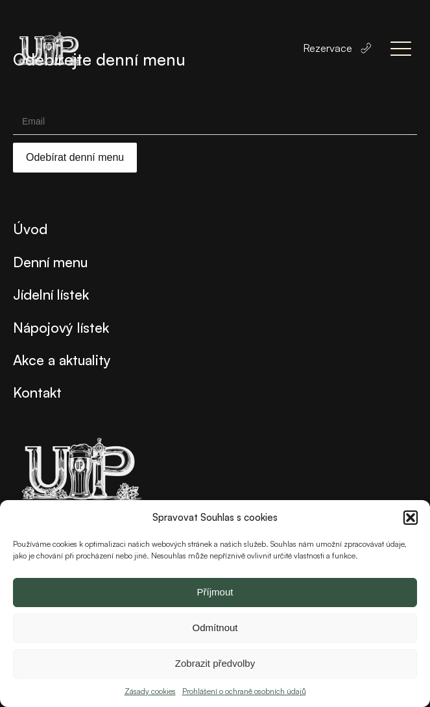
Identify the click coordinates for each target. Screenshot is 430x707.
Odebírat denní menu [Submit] (75, 157)
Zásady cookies (150, 691)
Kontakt (37, 392)
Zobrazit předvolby (215, 663)
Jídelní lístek (51, 294)
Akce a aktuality (62, 359)
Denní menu (50, 261)
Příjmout (215, 591)
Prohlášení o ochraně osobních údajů (244, 691)
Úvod (30, 228)
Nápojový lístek (61, 327)
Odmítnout (214, 627)
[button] (410, 517)
